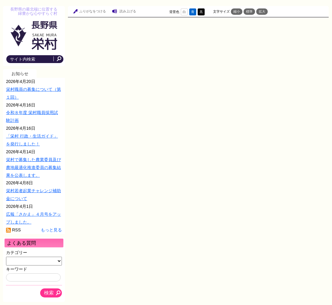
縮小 (236, 11)
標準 (249, 11)
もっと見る (51, 229)
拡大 (262, 11)
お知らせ (19, 73)
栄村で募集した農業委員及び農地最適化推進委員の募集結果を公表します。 (33, 167)
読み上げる (128, 11)
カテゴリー (16, 252)
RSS (16, 229)
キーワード (16, 269)
